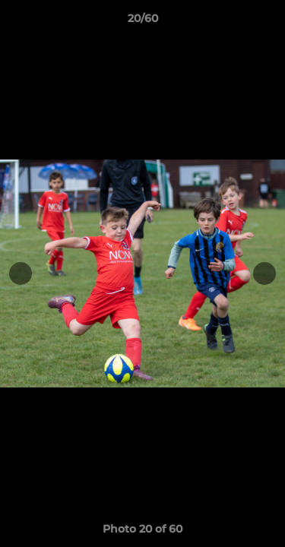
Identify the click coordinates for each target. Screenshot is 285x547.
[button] (267, 22)
